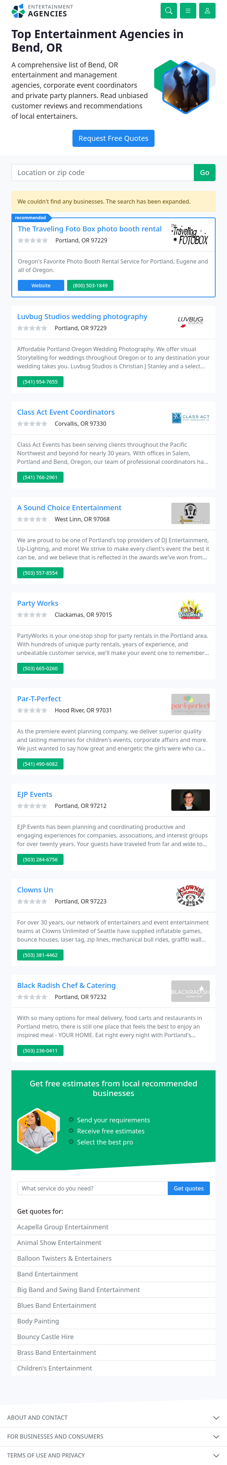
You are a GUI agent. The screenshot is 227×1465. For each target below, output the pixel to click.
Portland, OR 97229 (81, 240)
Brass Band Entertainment (56, 1352)
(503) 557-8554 (40, 572)
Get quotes (189, 1188)
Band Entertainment (47, 1274)
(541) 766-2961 (40, 477)
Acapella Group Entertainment (63, 1227)
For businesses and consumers (55, 1436)
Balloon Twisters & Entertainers (64, 1258)
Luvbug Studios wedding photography (82, 316)
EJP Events (34, 794)
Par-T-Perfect (39, 698)
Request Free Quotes (113, 138)
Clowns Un (35, 890)
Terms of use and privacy (46, 1455)
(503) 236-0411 (40, 1050)
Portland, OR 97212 (80, 806)
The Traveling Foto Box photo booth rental (90, 229)
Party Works (38, 603)
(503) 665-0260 (40, 668)
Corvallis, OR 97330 (80, 423)
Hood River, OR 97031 (83, 710)
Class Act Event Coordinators (66, 412)
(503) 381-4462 (40, 955)
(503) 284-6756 (40, 859)
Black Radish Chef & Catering (66, 985)
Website (41, 285)
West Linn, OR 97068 (82, 519)
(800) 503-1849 (90, 285)
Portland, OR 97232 (80, 997)
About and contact (37, 1418)
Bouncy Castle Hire (45, 1336)
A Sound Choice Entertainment (69, 507)
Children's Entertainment (54, 1368)
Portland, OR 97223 (80, 901)
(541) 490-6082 (40, 763)
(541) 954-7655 (40, 381)
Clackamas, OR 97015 (83, 615)
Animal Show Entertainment (59, 1242)
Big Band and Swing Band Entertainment (78, 1289)
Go (205, 172)
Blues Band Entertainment (56, 1305)
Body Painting (38, 1321)
